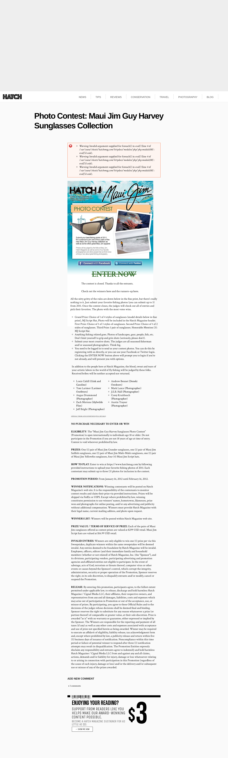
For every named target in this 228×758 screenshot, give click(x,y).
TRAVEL (164, 97)
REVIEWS (116, 97)
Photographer (133, 388)
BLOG (210, 97)
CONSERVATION (140, 97)
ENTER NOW (114, 274)
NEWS (82, 97)
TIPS (98, 97)
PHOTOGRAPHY (187, 97)
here (108, 291)
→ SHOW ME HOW (82, 729)
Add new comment (80, 678)
